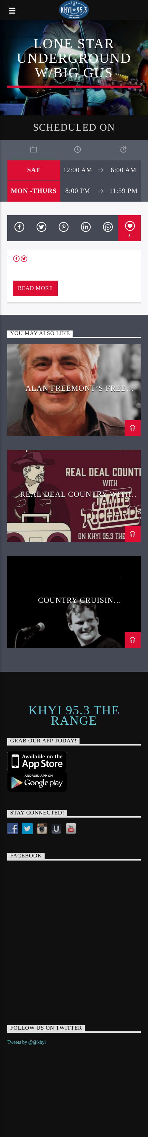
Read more (35, 288)
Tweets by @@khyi (26, 1042)
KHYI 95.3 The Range (74, 715)
